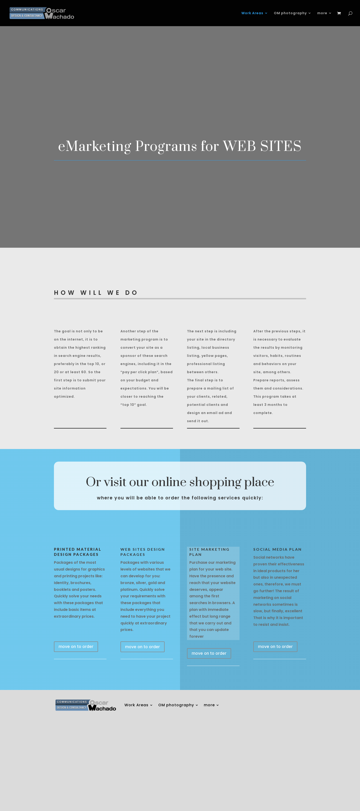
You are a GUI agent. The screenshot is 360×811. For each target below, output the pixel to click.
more (322, 13)
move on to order (76, 646)
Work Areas (252, 13)
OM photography (290, 13)
